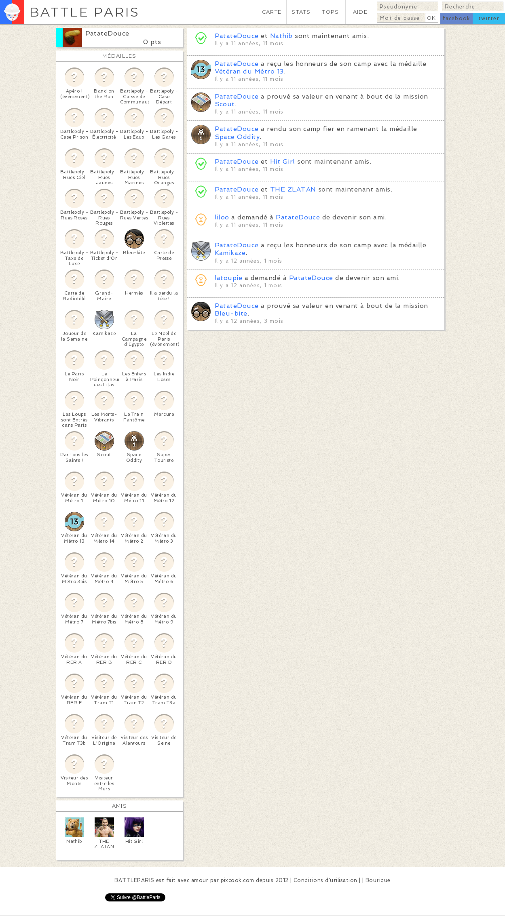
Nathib (281, 36)
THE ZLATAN (293, 189)
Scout (225, 104)
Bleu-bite (231, 313)
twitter (488, 18)
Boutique (378, 880)
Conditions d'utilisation (325, 880)
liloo (222, 217)
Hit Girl (282, 161)
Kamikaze (230, 253)
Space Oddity (237, 137)
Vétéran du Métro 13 (249, 71)
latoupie (229, 278)
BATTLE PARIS (84, 12)
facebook (456, 18)
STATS (301, 12)
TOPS (330, 12)
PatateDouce (107, 33)
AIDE (360, 12)
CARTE (271, 12)
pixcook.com (237, 880)
